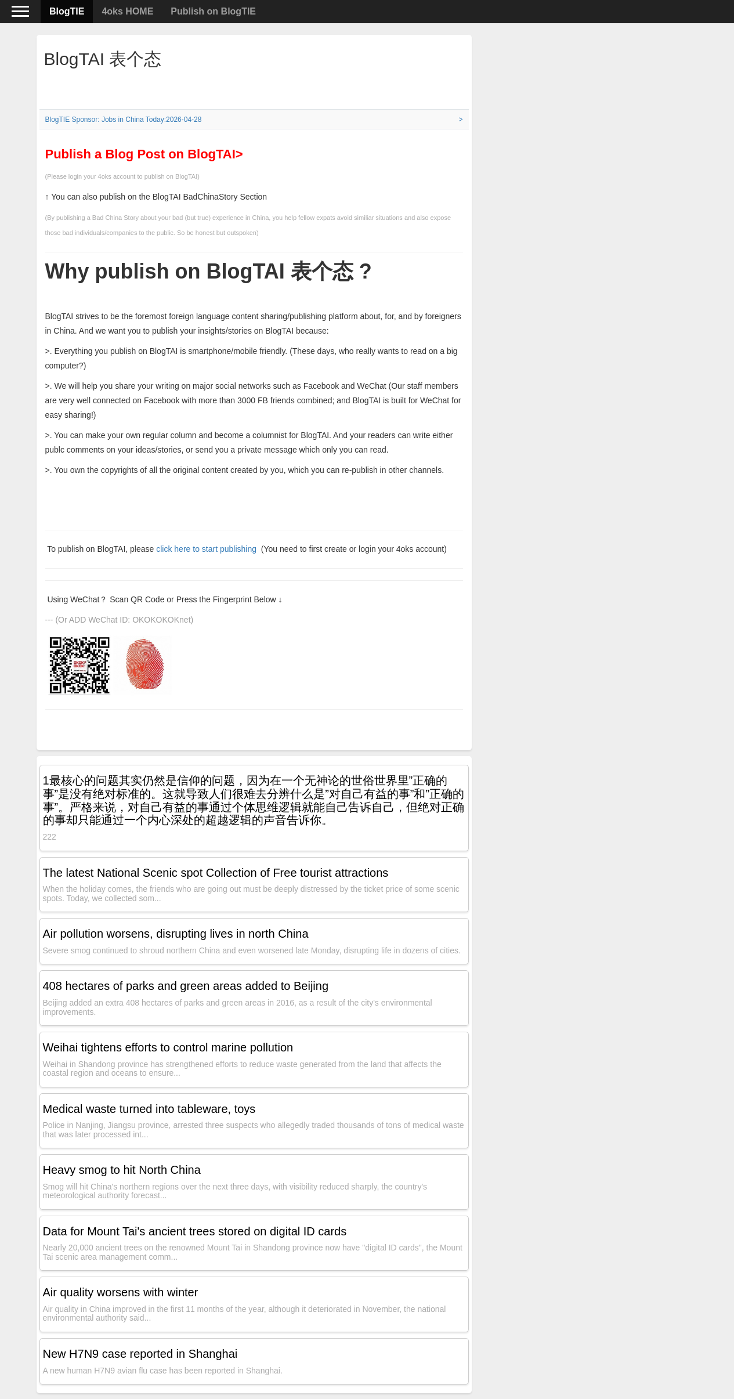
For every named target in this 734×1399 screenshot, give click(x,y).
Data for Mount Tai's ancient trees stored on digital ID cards (195, 1231)
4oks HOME (127, 11)
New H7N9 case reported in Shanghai (140, 1353)
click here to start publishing (207, 549)
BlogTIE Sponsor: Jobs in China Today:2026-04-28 (123, 119)
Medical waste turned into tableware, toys (149, 1108)
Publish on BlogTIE (213, 11)
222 (49, 836)
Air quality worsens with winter (120, 1292)
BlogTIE (66, 11)
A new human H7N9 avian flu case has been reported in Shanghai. (163, 1370)
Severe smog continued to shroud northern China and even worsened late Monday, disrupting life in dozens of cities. (252, 950)
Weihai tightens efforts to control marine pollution (168, 1047)
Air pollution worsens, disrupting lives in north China (176, 933)
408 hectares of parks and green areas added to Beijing (186, 985)
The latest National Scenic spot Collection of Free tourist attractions (216, 872)
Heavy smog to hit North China (122, 1169)
